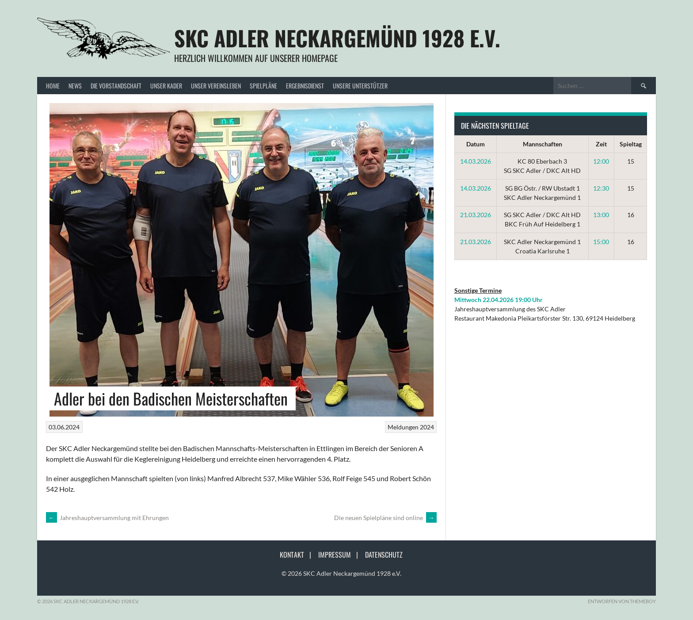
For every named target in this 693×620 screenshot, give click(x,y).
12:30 (601, 188)
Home (53, 85)
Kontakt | (298, 554)
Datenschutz (384, 554)
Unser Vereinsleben (216, 85)
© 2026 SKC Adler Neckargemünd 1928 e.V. (341, 573)
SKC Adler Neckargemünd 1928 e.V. (337, 38)
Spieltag (631, 144)
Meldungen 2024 (411, 427)
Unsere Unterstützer (360, 85)
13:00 (601, 214)
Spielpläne (263, 85)
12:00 (601, 161)
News (75, 85)
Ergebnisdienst (305, 85)
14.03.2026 (475, 161)
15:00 (601, 241)
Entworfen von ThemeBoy (622, 601)
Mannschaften (542, 144)
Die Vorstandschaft (116, 85)
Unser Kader (166, 85)
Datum (475, 144)
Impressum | (340, 554)
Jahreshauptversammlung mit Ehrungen (107, 517)
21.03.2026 (475, 214)
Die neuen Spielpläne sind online (385, 517)
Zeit (601, 144)
